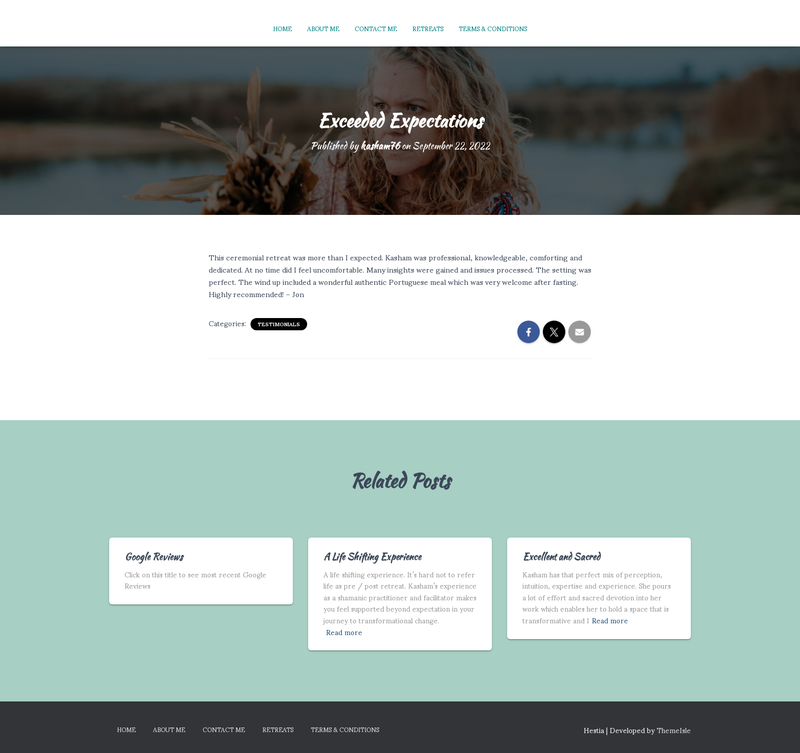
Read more (344, 632)
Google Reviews (153, 557)
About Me (323, 28)
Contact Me (376, 28)
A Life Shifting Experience (372, 557)
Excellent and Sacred (561, 557)
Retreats (427, 28)
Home (282, 28)
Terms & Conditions (493, 28)
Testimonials (279, 324)
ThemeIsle (674, 729)
